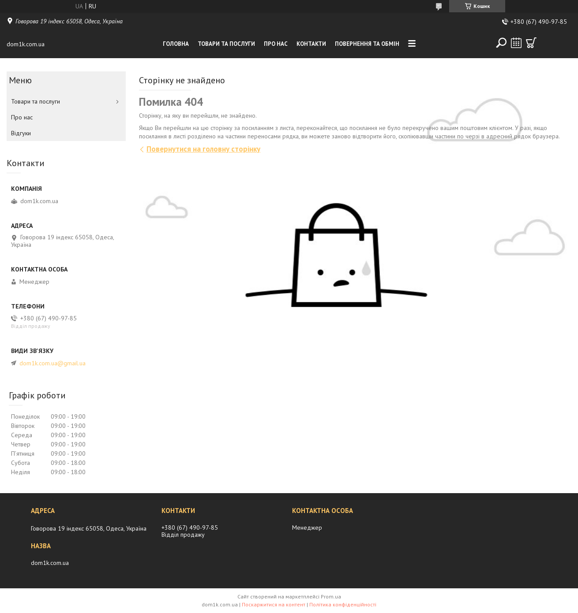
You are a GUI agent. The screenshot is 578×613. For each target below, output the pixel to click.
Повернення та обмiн (367, 44)
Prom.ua (331, 596)
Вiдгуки (21, 133)
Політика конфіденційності (342, 604)
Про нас (276, 44)
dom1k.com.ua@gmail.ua (52, 363)
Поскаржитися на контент (273, 604)
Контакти (311, 44)
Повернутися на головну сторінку (203, 149)
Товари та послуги (226, 44)
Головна (176, 44)
